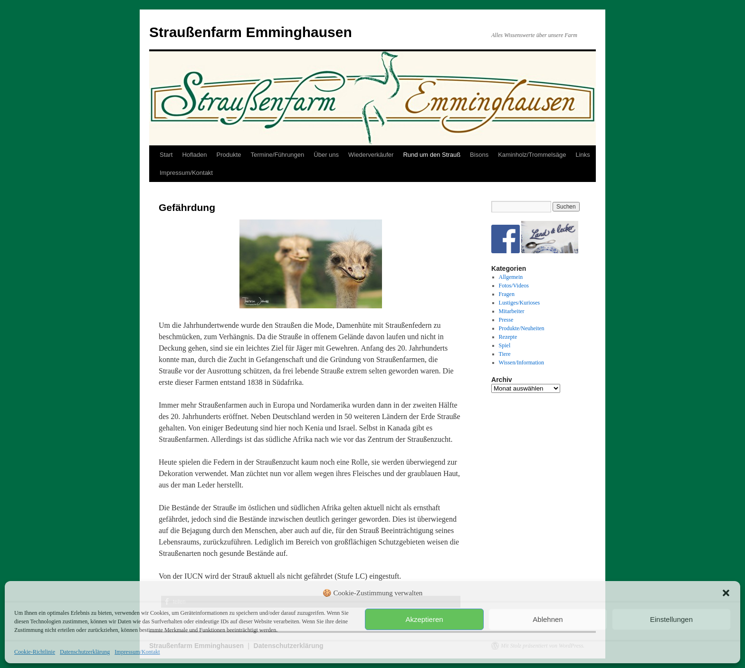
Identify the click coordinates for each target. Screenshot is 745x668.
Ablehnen (548, 619)
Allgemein (511, 277)
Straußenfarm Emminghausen (250, 32)
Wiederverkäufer (370, 154)
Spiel (505, 345)
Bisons (479, 154)
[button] (726, 593)
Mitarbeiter (512, 311)
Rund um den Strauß (431, 154)
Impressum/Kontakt (137, 652)
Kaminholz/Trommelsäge (532, 154)
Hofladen (194, 154)
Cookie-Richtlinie (34, 652)
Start (166, 154)
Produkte (229, 154)
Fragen (507, 294)
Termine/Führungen (278, 154)
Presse (506, 319)
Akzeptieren (424, 619)
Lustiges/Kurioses (519, 302)
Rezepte (508, 337)
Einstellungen (671, 619)
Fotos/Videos (514, 285)
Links (582, 154)
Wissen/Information (521, 362)
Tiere (505, 354)
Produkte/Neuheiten (521, 328)
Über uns (326, 154)
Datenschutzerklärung (85, 652)
